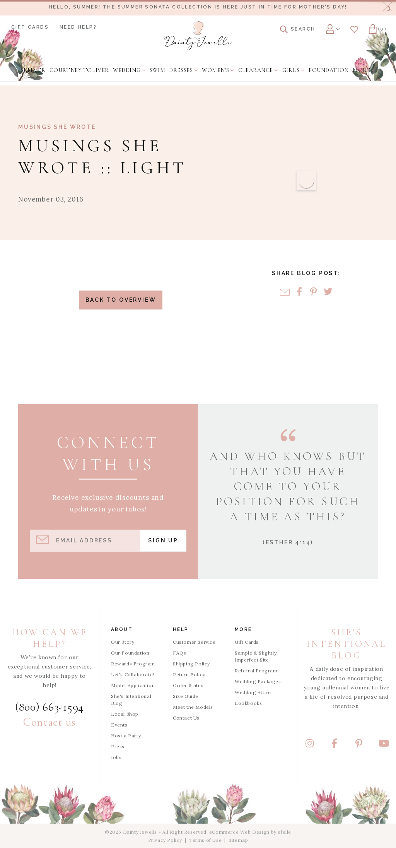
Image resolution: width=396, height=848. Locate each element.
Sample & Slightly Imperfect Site (256, 656)
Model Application (133, 685)
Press (118, 746)
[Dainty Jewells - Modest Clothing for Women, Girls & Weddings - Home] (198, 35)
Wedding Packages (258, 681)
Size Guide (185, 696)
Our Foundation (130, 653)
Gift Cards (30, 27)
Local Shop (124, 714)
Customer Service (194, 642)
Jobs (116, 757)
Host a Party (126, 736)
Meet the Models (193, 707)
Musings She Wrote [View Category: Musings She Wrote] (57, 127)
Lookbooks (248, 703)
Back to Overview (120, 300)
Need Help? (78, 27)
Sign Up (163, 540)
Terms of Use (205, 840)
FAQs (179, 653)
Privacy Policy (165, 840)
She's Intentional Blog (131, 699)
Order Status (188, 685)
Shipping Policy (191, 664)
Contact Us (186, 718)
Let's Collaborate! (132, 674)
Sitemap (238, 840)
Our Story (122, 642)
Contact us (49, 722)
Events (119, 725)
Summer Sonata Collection (165, 7)
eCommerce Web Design (239, 832)
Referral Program (256, 671)
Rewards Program (133, 664)
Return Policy (189, 674)
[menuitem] (33, 70)
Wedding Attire (253, 692)
